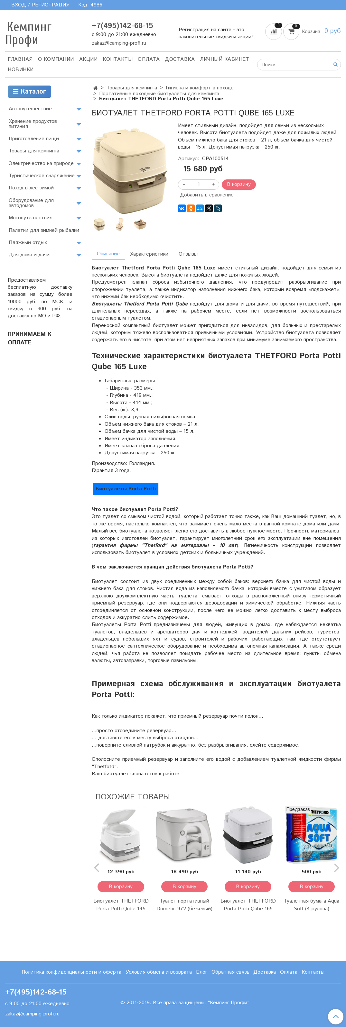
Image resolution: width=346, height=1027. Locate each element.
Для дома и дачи (29, 255)
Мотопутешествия (30, 218)
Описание (108, 254)
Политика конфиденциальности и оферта (71, 972)
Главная (20, 59)
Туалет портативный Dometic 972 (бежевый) (184, 905)
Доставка (180, 59)
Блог (201, 972)
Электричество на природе (41, 163)
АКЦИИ (88, 59)
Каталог (29, 91)
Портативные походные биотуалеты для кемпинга (159, 93)
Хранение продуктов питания (33, 124)
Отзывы (188, 254)
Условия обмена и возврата (159, 972)
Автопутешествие (30, 109)
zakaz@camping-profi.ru (119, 43)
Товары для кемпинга (132, 88)
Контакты (118, 59)
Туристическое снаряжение (42, 175)
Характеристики (149, 254)
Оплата (149, 59)
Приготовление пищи (34, 138)
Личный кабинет (224, 59)
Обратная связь (230, 972)
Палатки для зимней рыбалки (44, 230)
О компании (56, 59)
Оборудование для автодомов (31, 203)
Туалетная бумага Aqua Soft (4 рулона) (311, 905)
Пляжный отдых (28, 242)
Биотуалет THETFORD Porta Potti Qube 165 (248, 905)
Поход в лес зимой (31, 188)
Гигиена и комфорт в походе (200, 88)
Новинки (21, 69)
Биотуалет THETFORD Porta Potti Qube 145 (121, 905)
